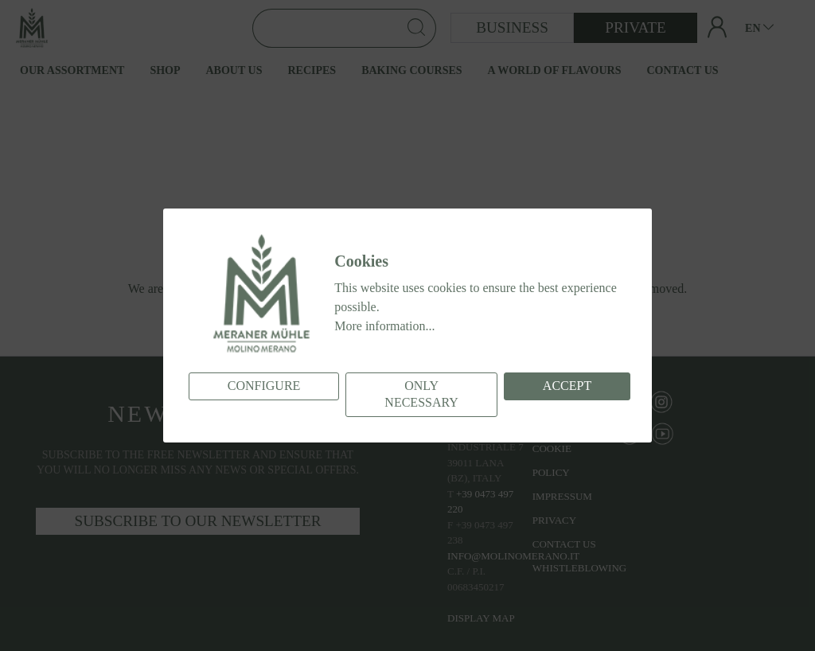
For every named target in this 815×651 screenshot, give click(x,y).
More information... (384, 326)
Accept (567, 385)
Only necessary (421, 394)
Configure (264, 385)
